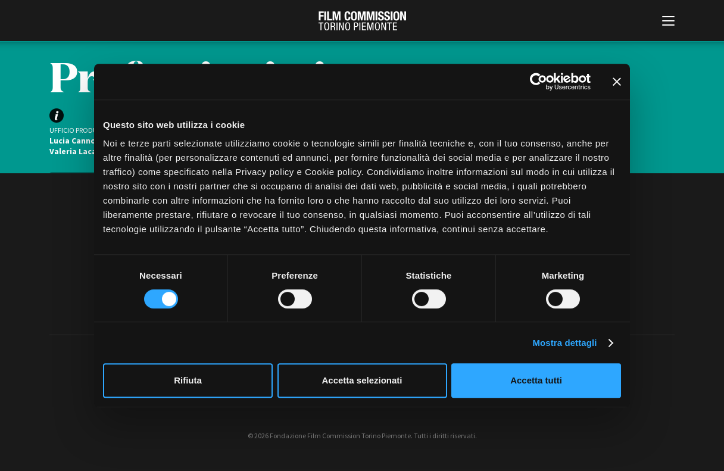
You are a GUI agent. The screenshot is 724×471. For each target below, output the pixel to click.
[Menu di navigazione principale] (668, 22)
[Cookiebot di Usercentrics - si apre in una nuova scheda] (538, 82)
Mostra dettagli (564, 343)
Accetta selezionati (362, 380)
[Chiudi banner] (617, 81)
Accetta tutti (536, 380)
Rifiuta (188, 380)
